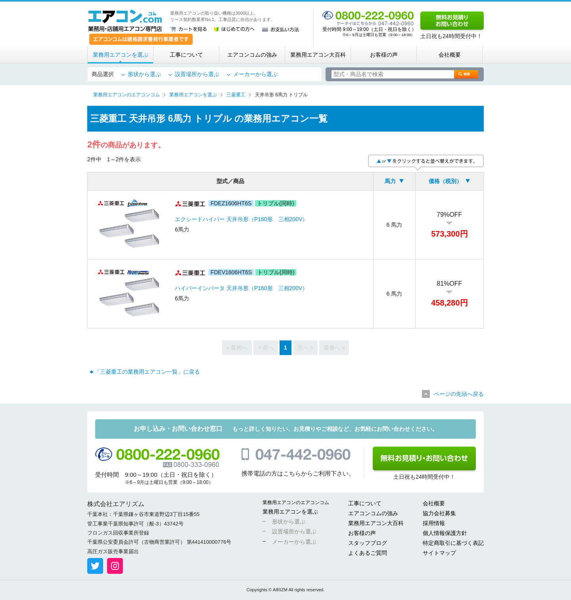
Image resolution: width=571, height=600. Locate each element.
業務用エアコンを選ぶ (120, 55)
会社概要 (450, 55)
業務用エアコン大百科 (318, 55)
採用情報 (434, 523)
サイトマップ (439, 553)
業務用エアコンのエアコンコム (296, 502)
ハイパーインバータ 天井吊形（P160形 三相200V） (241, 288)
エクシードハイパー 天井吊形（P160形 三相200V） (241, 219)
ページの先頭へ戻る (459, 394)
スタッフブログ (367, 543)
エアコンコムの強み (252, 55)
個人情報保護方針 (445, 533)
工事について (186, 55)
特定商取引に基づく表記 (453, 543)
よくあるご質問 (367, 553)
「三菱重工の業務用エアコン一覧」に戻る (147, 372)
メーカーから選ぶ (255, 74)
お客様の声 (384, 55)
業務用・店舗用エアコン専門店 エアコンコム (125, 21)
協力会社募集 (439, 513)
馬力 (390, 181)
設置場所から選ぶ (197, 74)
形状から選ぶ (144, 74)
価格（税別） (445, 181)
